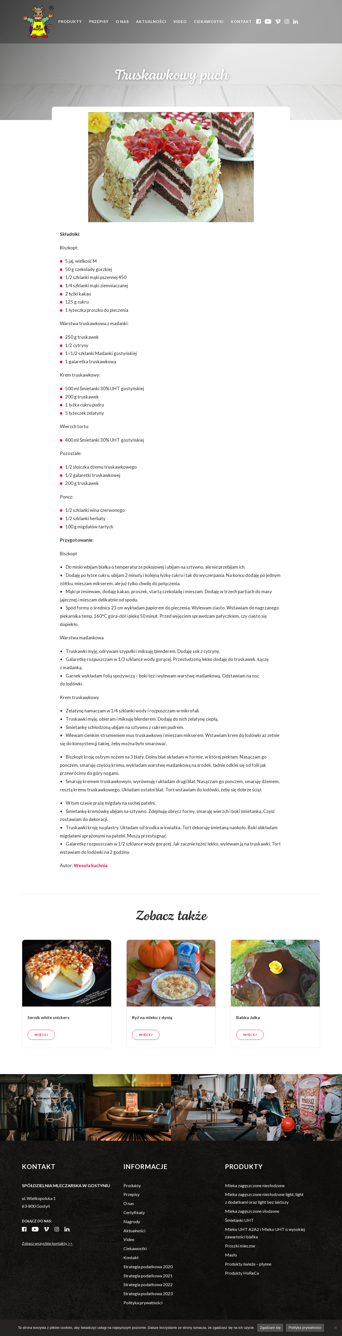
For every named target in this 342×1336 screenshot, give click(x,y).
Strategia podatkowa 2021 (148, 1275)
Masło (231, 1254)
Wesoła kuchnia (90, 865)
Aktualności (151, 21)
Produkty (70, 21)
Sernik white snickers (48, 1027)
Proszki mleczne (240, 1245)
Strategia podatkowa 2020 (148, 1266)
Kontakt (241, 21)
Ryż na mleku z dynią (152, 1027)
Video (180, 21)
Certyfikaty (134, 1212)
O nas (122, 21)
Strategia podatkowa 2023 (148, 1293)
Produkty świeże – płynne (248, 1263)
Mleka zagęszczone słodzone (252, 1211)
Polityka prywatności (142, 1302)
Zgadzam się (270, 1328)
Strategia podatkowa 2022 (148, 1284)
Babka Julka (248, 1027)
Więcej (41, 1045)
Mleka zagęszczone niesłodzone (255, 1185)
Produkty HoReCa (242, 1272)
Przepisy (98, 21)
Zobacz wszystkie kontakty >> (47, 1243)
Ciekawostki (209, 21)
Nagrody (131, 1221)
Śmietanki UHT (239, 1220)
